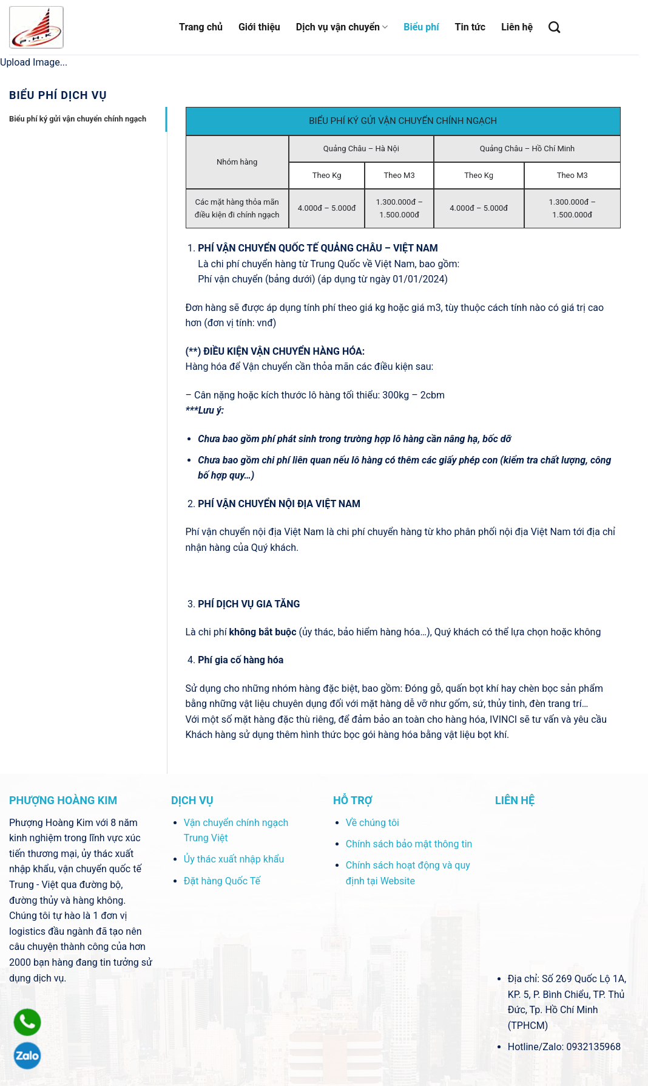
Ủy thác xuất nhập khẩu (234, 859)
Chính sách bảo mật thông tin (409, 844)
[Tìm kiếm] (554, 27)
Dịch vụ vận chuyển (342, 27)
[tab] (88, 119)
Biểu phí (421, 27)
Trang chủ (201, 27)
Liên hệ (517, 27)
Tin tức (470, 27)
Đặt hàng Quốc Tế (222, 881)
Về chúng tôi (372, 822)
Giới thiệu (259, 27)
